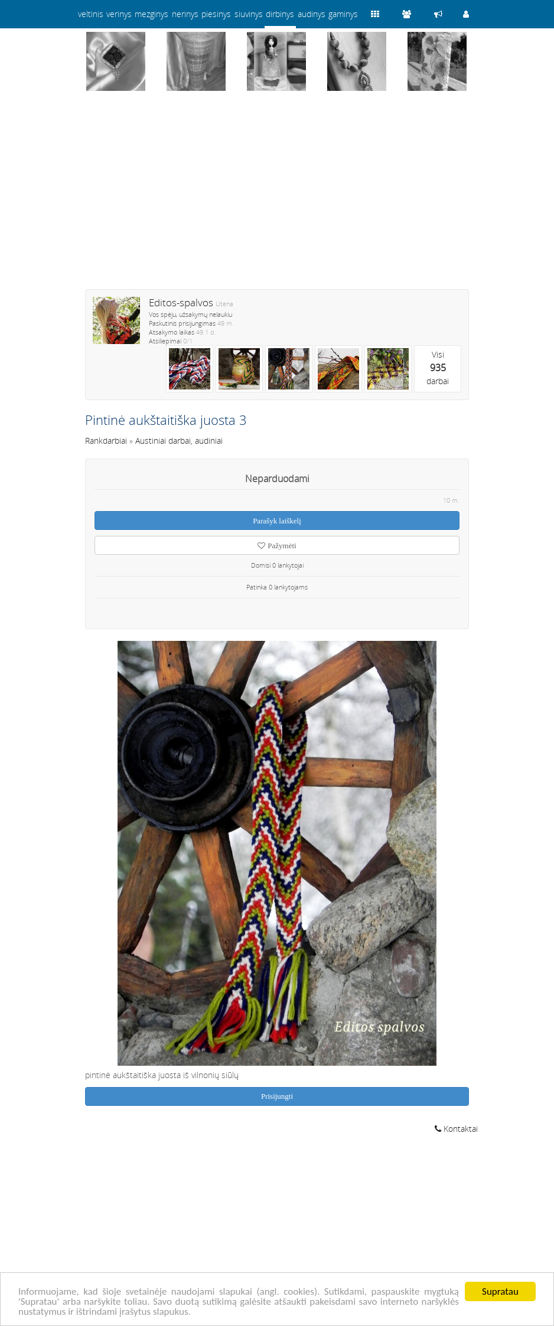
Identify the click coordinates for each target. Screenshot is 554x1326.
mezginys (151, 13)
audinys (311, 13)
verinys (119, 13)
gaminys (343, 13)
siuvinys (248, 13)
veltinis (90, 13)
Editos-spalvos (181, 302)
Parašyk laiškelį (277, 521)
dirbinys (280, 13)
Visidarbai (437, 368)
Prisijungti (277, 1096)
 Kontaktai (456, 1128)
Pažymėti (277, 545)
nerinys (185, 13)
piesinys (216, 13)
